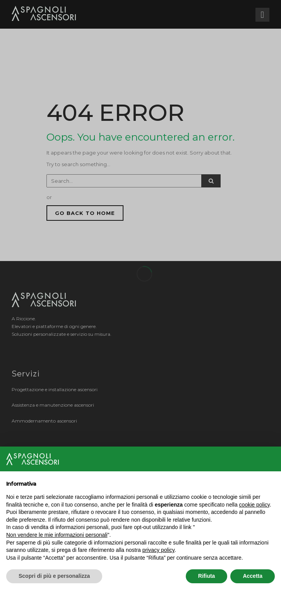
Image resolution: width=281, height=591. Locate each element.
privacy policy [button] (158, 550)
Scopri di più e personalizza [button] (54, 576)
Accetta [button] (252, 576)
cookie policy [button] (254, 505)
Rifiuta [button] (206, 576)
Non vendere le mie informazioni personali (56, 535)
